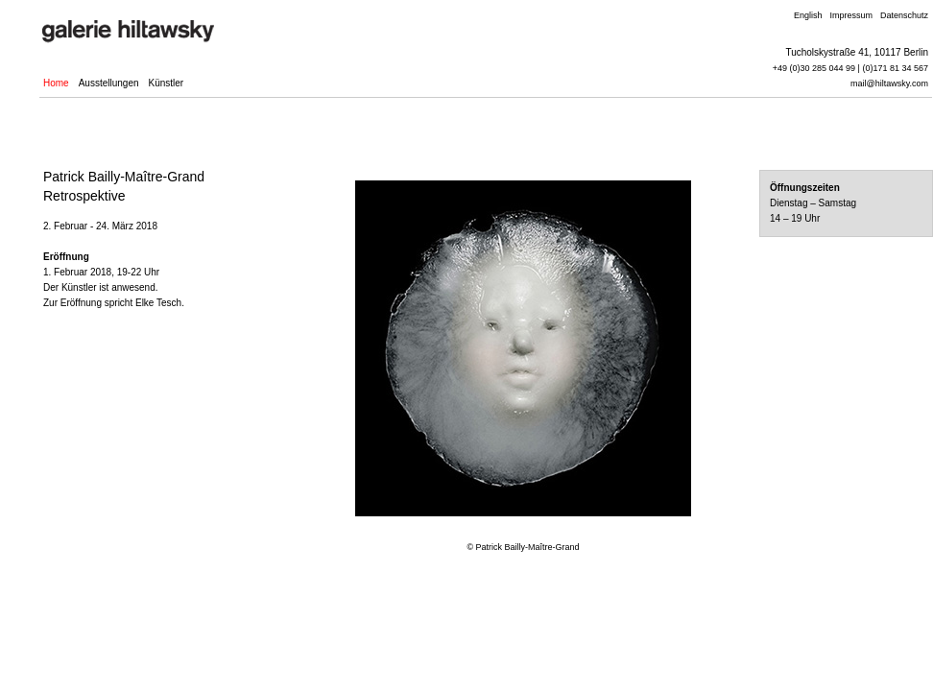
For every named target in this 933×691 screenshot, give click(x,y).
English (808, 15)
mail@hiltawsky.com (889, 83)
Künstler (166, 83)
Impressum (851, 15)
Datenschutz (904, 15)
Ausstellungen (109, 83)
